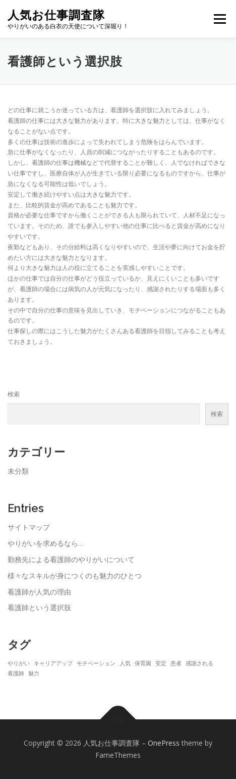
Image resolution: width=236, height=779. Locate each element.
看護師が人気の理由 (39, 592)
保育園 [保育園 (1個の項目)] (143, 663)
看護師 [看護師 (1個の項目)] (16, 673)
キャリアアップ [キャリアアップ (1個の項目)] (53, 663)
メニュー (219, 19)
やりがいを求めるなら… (46, 543)
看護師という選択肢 (39, 607)
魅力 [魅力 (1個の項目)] (33, 673)
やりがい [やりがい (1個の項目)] (19, 663)
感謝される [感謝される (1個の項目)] (199, 663)
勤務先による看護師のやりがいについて (71, 559)
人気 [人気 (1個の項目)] (125, 663)
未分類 (18, 471)
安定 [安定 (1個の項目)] (160, 663)
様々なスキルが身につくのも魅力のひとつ (75, 575)
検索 (14, 394)
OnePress (164, 743)
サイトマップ (29, 527)
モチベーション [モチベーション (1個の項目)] (96, 663)
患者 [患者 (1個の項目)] (176, 663)
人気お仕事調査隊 (56, 15)
